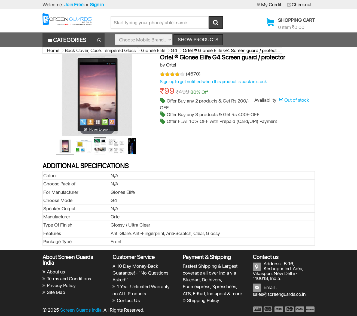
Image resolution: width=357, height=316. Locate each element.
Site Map (56, 292)
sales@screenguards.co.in (279, 294)
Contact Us (128, 300)
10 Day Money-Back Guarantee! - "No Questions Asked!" (140, 272)
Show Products (198, 39)
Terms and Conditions (69, 278)
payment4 (290, 309)
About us (56, 272)
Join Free (73, 4)
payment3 (279, 309)
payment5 (300, 309)
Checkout (302, 4)
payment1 (257, 309)
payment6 (310, 309)
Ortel (171, 65)
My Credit (271, 4)
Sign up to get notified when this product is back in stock (213, 81)
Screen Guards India (81, 310)
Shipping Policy (203, 300)
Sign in (97, 4)
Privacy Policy (61, 285)
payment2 (268, 309)
